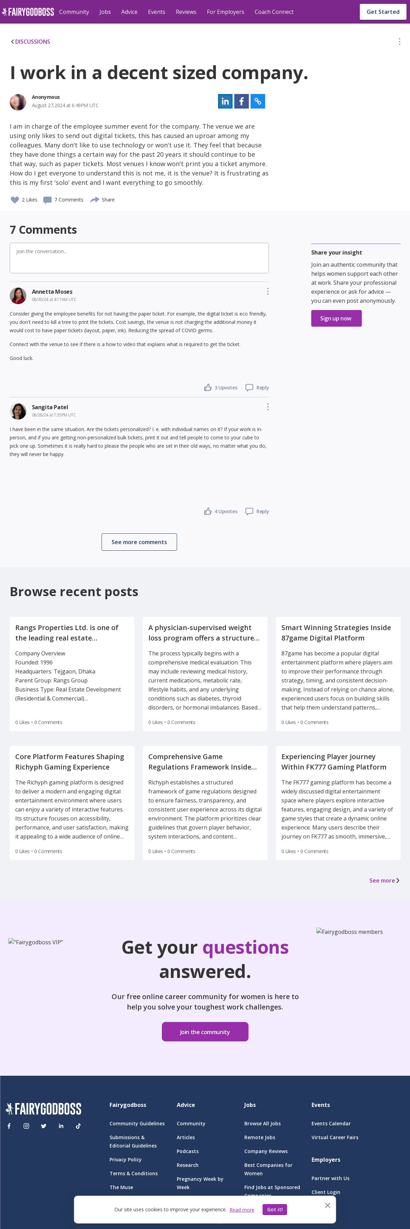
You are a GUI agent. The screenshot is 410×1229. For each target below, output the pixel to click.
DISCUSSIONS (30, 41)
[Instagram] (26, 1126)
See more (385, 880)
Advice (129, 12)
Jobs (105, 12)
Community (74, 12)
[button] (399, 43)
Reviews (186, 12)
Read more (241, 1209)
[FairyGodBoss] (43, 1110)
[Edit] (399, 43)
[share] (95, 198)
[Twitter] (44, 1126)
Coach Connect (274, 12)
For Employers (225, 12)
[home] (28, 12)
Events (156, 12)
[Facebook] (9, 1126)
